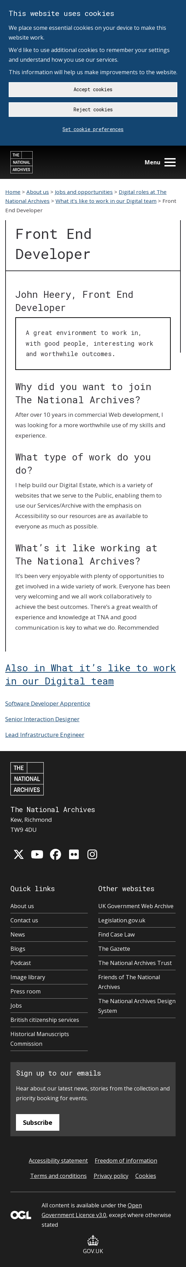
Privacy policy (111, 1176)
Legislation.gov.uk (121, 920)
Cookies (145, 1176)
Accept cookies (93, 89)
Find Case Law (116, 934)
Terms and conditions (58, 1176)
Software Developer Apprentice (47, 703)
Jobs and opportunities (84, 191)
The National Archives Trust (135, 963)
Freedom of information (126, 1160)
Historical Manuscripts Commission (39, 1039)
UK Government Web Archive (136, 906)
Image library (27, 977)
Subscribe (37, 1122)
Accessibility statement (58, 1160)
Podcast (20, 963)
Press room (25, 991)
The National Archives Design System (137, 1006)
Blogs (17, 949)
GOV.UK (93, 1245)
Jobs (16, 1005)
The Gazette (114, 949)
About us (37, 191)
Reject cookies (93, 109)
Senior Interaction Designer (42, 719)
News (17, 934)
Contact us (24, 920)
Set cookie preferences (93, 129)
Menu (160, 162)
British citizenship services (44, 1020)
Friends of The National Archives (129, 982)
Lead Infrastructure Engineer (44, 735)
